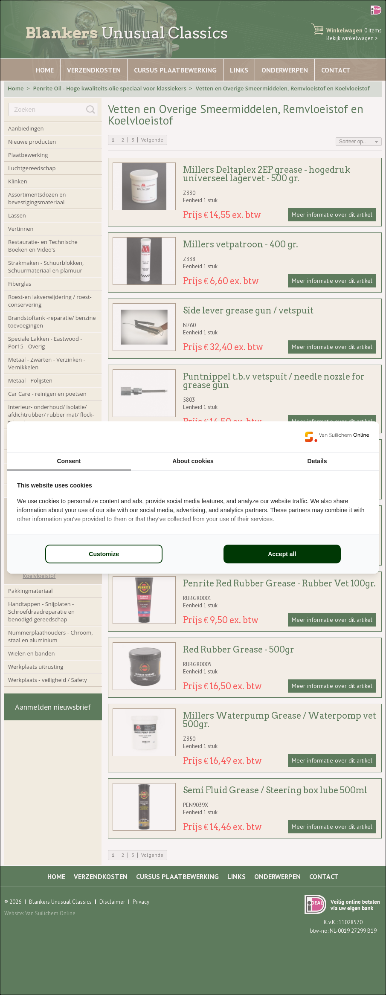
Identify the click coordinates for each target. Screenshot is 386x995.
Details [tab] (317, 461)
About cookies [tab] (192, 461)
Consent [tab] (69, 461)
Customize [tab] (104, 554)
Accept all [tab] (282, 554)
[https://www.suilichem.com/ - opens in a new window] (337, 437)
